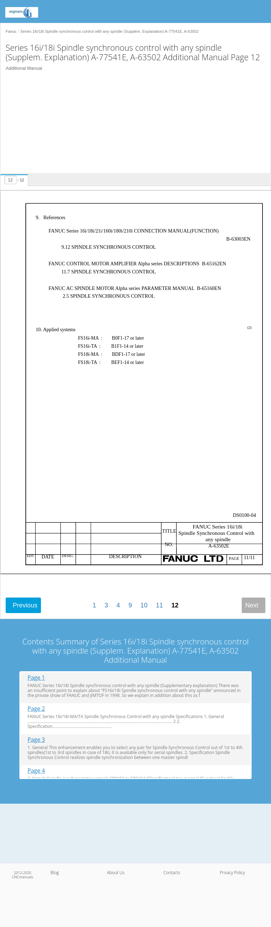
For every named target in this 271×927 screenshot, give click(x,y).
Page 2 (36, 708)
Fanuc (11, 31)
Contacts (171, 873)
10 (143, 605)
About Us (116, 873)
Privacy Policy (232, 873)
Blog (54, 873)
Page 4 (36, 770)
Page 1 (36, 677)
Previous (25, 605)
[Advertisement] (133, 123)
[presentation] (15, 179)
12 (175, 605)
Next (251, 605)
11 (159, 605)
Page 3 (36, 739)
